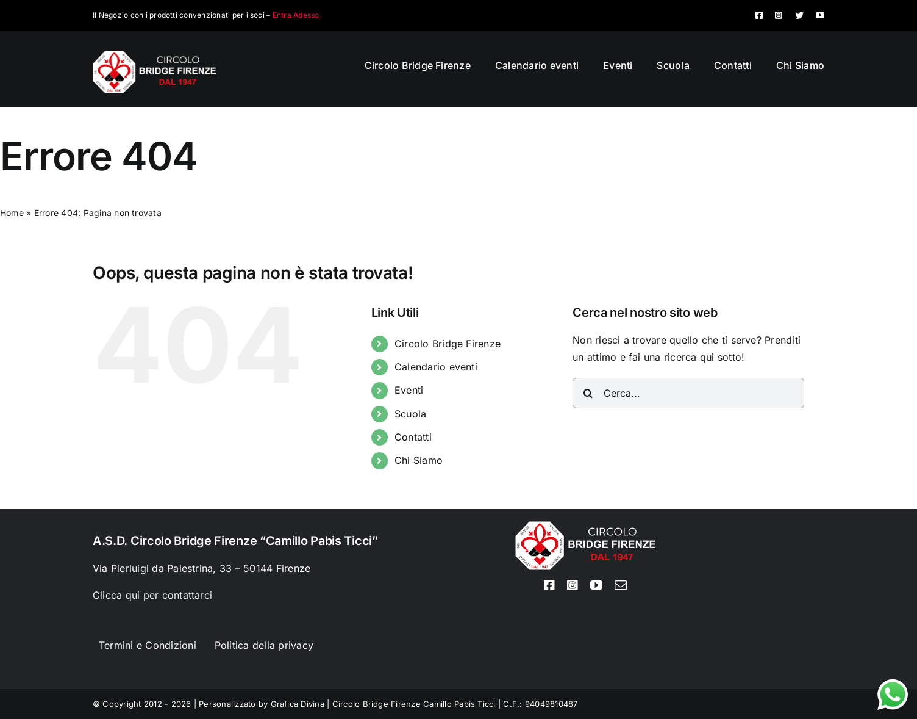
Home (12, 213)
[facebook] (759, 15)
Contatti (413, 437)
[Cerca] (588, 393)
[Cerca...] (688, 393)
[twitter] (799, 15)
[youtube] (820, 15)
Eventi (408, 390)
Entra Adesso (296, 15)
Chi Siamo (418, 460)
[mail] (621, 585)
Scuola (410, 414)
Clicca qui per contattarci (152, 595)
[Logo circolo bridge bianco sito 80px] (154, 55)
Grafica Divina (297, 704)
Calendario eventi (435, 367)
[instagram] (778, 15)
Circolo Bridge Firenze (447, 344)
